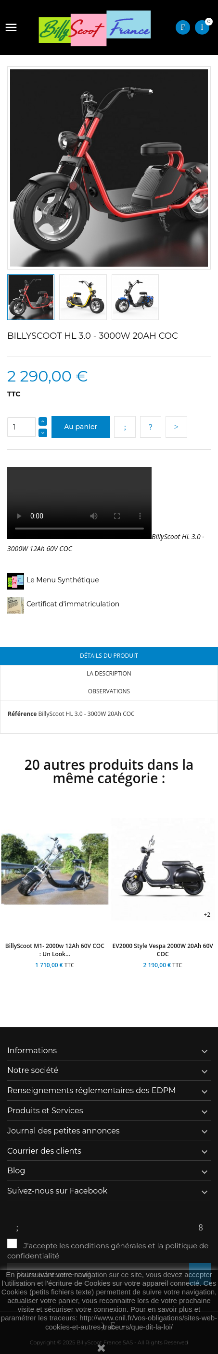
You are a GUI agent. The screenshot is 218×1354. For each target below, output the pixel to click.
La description (109, 673)
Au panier (80, 426)
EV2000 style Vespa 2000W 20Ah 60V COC (163, 950)
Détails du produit (109, 656)
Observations (109, 691)
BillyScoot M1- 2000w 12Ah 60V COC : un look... (54, 950)
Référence (22, 714)
